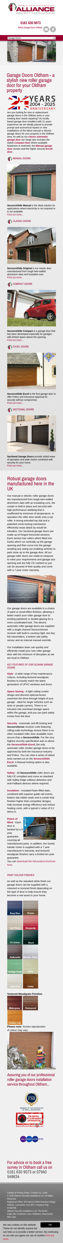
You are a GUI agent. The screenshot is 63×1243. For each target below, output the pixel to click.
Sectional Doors (23, 409)
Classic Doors (22, 221)
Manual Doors (22, 158)
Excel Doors (21, 346)
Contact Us (36, 1193)
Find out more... (15, 214)
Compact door (22, 142)
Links (45, 1193)
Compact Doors (22, 284)
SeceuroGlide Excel (23, 744)
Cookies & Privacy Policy (18, 1193)
